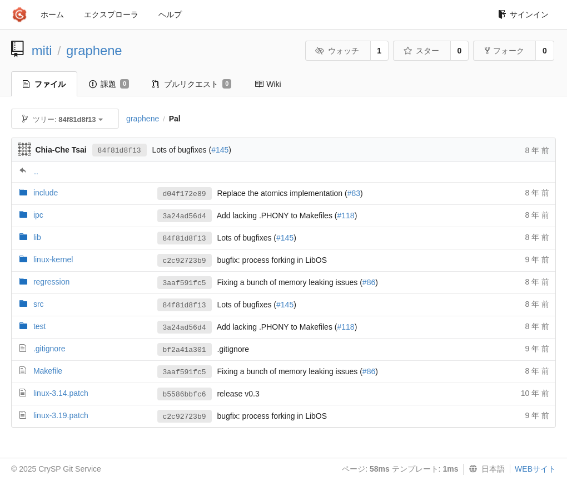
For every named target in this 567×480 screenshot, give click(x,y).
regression (51, 281)
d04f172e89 (184, 194)
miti (42, 50)
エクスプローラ (111, 14)
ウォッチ (337, 50)
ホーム (52, 14)
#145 (219, 149)
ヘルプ (170, 14)
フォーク (504, 50)
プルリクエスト (191, 84)
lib (37, 237)
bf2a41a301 (184, 350)
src (38, 304)
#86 (368, 282)
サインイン (523, 14)
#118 (345, 215)
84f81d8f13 (119, 150)
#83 (353, 193)
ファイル (44, 84)
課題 (109, 84)
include (45, 192)
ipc (38, 214)
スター (421, 50)
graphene (94, 50)
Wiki (268, 84)
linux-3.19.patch (60, 415)
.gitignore (49, 348)
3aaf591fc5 (184, 283)
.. (36, 171)
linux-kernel (53, 259)
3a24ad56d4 (184, 216)
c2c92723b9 (184, 261)
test (39, 326)
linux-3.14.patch (60, 393)
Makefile (47, 370)
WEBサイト (535, 468)
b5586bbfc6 (184, 394)
